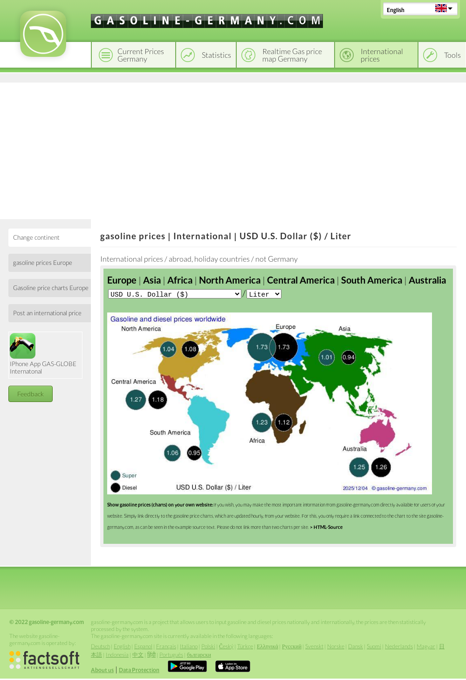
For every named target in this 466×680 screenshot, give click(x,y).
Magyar (426, 647)
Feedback (30, 394)
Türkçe (245, 647)
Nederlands (399, 647)
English (395, 10)
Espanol (143, 647)
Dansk (355, 647)
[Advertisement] (233, 149)
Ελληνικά (267, 647)
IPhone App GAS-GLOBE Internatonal (43, 354)
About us (102, 670)
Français (166, 647)
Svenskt (314, 647)
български (199, 655)
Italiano (189, 647)
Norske (335, 647)
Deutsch (100, 647)
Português (171, 655)
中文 (138, 655)
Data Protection (139, 670)
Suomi (374, 647)
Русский (292, 647)
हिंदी (151, 655)
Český (226, 647)
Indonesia (117, 655)
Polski (208, 647)
